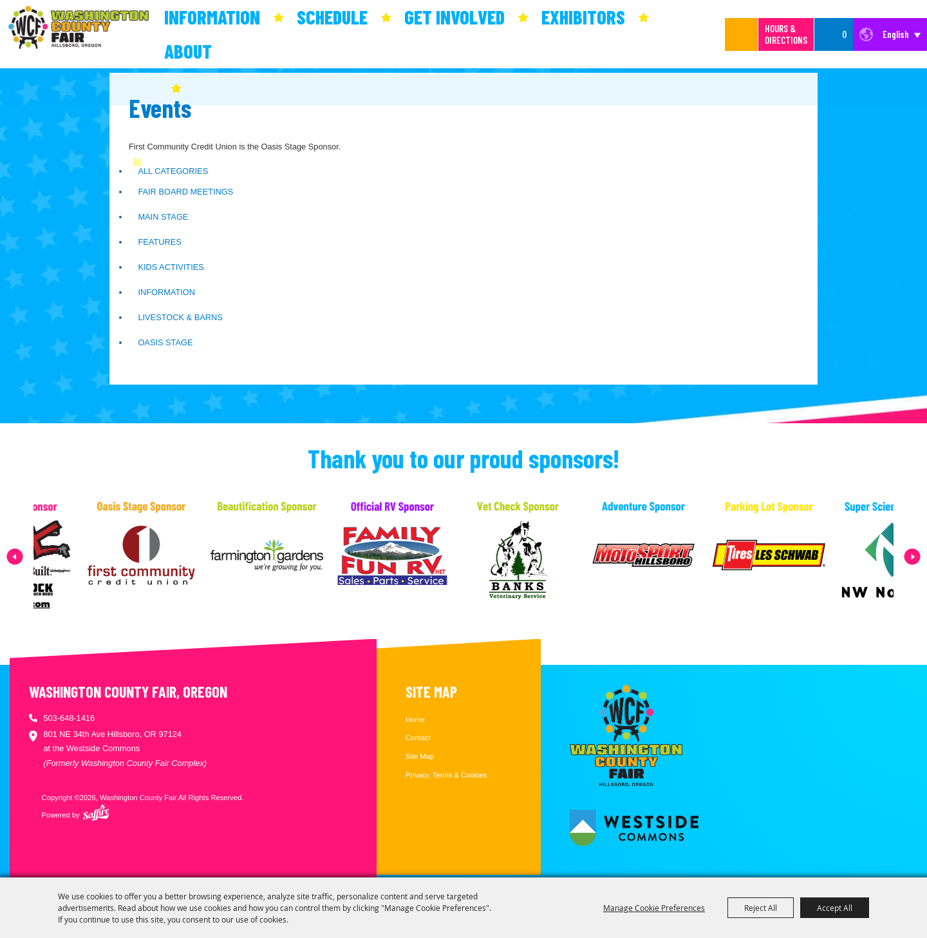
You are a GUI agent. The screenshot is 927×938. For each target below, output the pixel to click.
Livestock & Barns (180, 317)
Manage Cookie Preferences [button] (654, 908)
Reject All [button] (760, 908)
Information (212, 16)
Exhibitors (583, 16)
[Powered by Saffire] (96, 812)
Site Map (420, 756)
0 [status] (844, 34)
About (188, 50)
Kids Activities (170, 267)
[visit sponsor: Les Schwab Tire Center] (787, 557)
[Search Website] (728, 34)
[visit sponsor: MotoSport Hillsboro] (661, 557)
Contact (418, 738)
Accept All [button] (834, 908)
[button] (14, 556)
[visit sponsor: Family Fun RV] (410, 557)
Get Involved (454, 16)
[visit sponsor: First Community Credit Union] (159, 557)
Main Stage (163, 217)
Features (159, 242)
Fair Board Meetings (185, 191)
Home (415, 719)
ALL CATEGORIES (173, 171)
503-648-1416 (69, 718)
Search (741, 34)
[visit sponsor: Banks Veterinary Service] (536, 557)
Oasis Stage (165, 342)
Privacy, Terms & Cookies (446, 775)
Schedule (332, 16)
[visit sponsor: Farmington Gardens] (285, 557)
